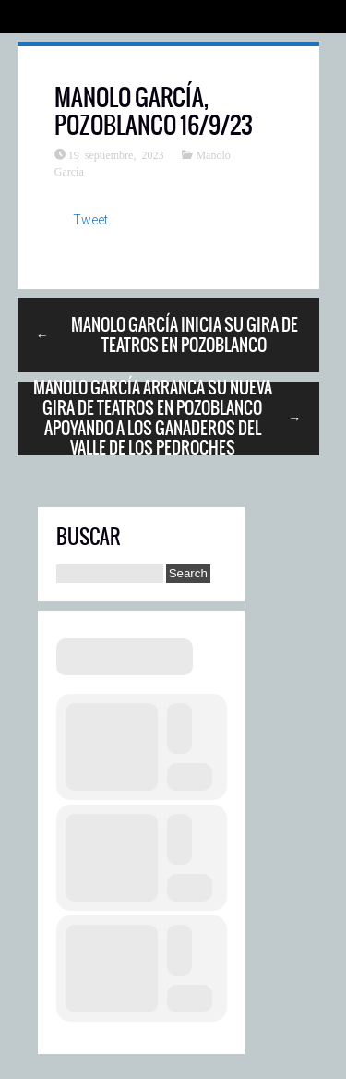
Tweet (90, 219)
